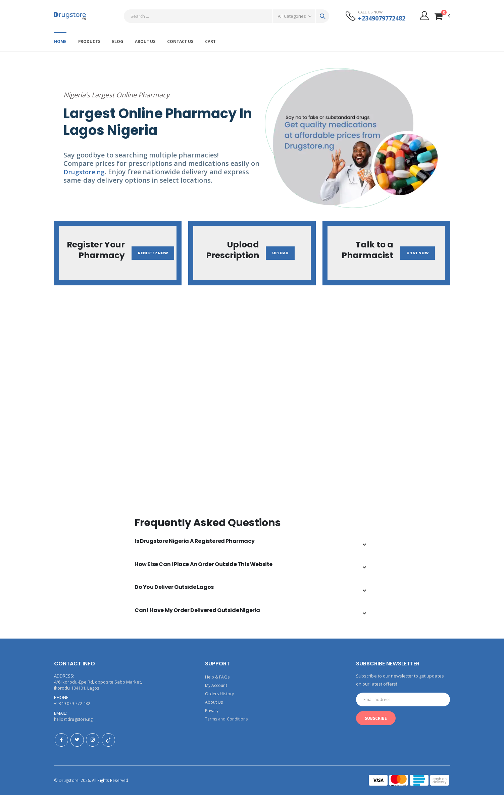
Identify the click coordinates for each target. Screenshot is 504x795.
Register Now (154, 253)
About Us (145, 41)
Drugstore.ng (85, 171)
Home (60, 41)
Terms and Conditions (227, 717)
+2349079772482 (379, 18)
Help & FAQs (217, 677)
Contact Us (180, 41)
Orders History (220, 693)
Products (89, 41)
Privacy (212, 709)
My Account (217, 685)
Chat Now (419, 253)
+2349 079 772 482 (72, 704)
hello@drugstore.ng (74, 719)
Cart (210, 41)
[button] (442, 15)
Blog (117, 41)
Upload (281, 253)
